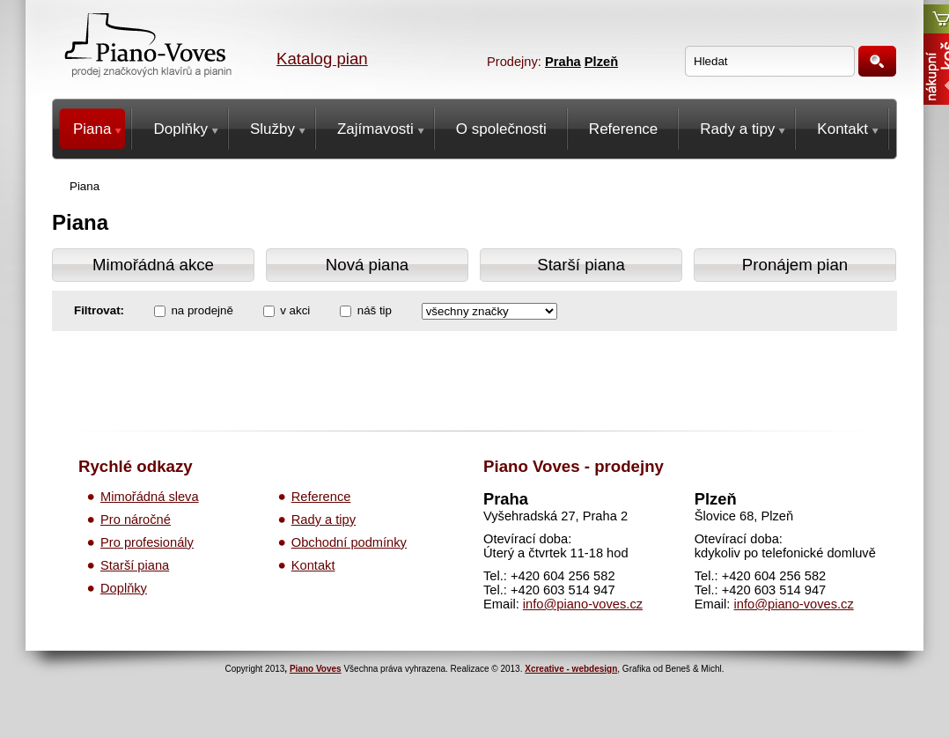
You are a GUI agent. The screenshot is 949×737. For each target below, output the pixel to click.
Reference (321, 497)
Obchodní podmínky (349, 542)
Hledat (877, 61)
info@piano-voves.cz (583, 604)
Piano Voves (316, 669)
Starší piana (581, 264)
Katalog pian (322, 58)
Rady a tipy (323, 519)
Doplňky (123, 588)
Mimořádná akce (153, 264)
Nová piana (367, 264)
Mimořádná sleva (149, 497)
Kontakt (313, 565)
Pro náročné (135, 519)
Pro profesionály (147, 542)
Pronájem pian (795, 264)
